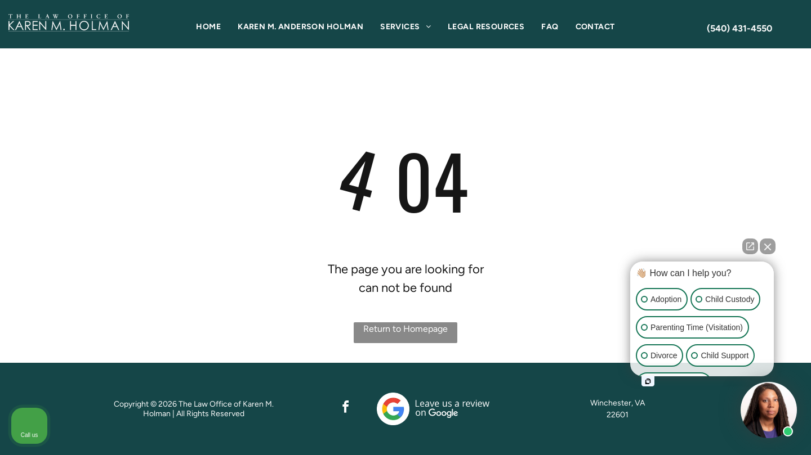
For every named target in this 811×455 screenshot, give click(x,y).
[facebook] (346, 408)
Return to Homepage (405, 328)
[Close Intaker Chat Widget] (768, 246)
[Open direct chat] (750, 246)
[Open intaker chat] (647, 381)
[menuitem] (208, 26)
